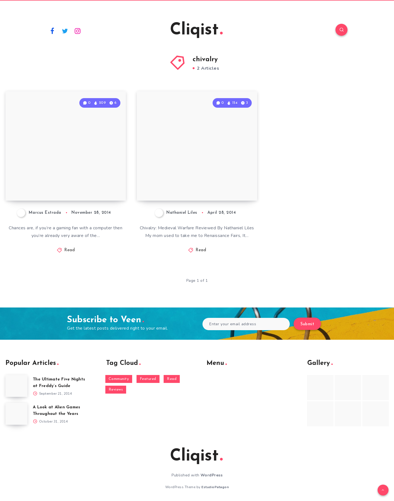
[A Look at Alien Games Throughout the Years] (16, 414)
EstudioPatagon (215, 487)
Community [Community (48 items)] (119, 379)
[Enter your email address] (246, 324)
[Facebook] (52, 31)
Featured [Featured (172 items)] (148, 379)
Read (69, 250)
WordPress (212, 475)
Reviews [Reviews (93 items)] (116, 390)
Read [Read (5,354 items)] (171, 379)
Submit (307, 324)
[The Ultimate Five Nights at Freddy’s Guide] (16, 386)
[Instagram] (78, 31)
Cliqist (196, 30)
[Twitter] (65, 31)
